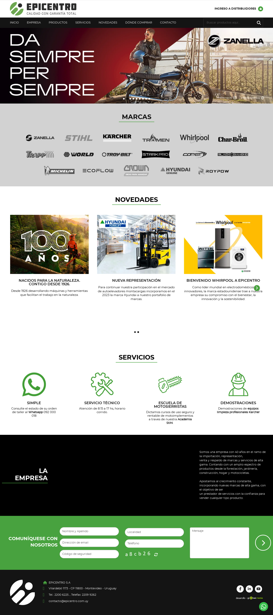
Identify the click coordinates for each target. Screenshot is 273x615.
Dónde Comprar (138, 22)
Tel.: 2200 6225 (59, 594)
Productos (58, 22)
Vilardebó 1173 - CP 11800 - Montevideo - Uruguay (83, 588)
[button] (124, 99)
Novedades (108, 22)
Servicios (83, 22)
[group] (136, 66)
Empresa (34, 22)
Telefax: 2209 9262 (83, 594)
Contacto (168, 22)
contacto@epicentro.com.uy (68, 601)
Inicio (14, 22)
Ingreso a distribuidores (239, 8)
